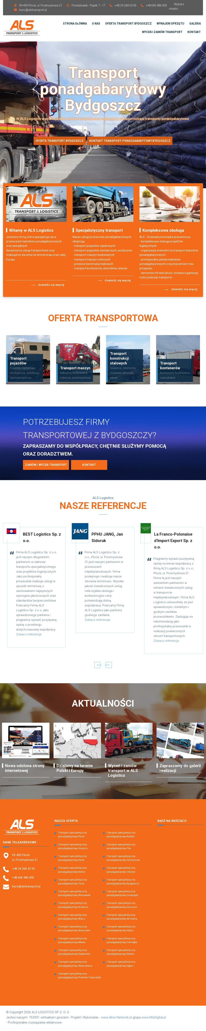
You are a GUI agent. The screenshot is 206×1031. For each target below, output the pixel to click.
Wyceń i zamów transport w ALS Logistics (123, 772)
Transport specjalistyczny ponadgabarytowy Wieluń (121, 954)
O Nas (96, 24)
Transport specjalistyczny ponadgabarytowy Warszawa (74, 930)
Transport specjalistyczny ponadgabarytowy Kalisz (121, 930)
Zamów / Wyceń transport (46, 466)
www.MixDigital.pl (154, 1019)
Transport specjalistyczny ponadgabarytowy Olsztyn (121, 871)
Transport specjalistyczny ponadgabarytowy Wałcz (72, 918)
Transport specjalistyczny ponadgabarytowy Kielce (72, 871)
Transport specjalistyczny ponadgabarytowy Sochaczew (123, 860)
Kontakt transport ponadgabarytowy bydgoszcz (131, 142)
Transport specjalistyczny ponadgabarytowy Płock (72, 836)
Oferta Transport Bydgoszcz (58, 142)
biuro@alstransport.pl (33, 9)
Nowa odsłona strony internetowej (24, 770)
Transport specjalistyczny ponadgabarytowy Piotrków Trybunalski (79, 977)
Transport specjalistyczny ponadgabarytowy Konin (72, 860)
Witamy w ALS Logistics (31, 232)
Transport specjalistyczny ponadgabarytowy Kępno (121, 965)
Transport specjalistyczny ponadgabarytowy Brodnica (73, 906)
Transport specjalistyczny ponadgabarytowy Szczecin (122, 906)
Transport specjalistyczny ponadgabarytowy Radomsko (74, 954)
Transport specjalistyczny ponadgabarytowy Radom (121, 836)
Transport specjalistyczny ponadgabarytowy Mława (72, 942)
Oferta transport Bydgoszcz (128, 24)
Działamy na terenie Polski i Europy (75, 770)
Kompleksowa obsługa (163, 232)
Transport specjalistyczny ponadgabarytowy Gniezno (73, 848)
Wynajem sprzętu (170, 24)
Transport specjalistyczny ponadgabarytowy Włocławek (74, 895)
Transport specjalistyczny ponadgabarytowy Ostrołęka (122, 942)
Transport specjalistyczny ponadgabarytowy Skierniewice (75, 965)
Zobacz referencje (29, 636)
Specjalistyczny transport (99, 232)
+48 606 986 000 (156, 5)
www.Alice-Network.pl (116, 1019)
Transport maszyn (75, 370)
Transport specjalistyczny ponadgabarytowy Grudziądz (122, 895)
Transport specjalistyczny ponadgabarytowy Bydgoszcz (123, 883)
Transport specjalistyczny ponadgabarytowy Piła (121, 848)
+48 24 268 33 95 (125, 5)
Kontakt (194, 33)
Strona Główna (75, 24)
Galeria (195, 24)
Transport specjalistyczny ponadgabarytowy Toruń (72, 883)
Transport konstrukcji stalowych (119, 360)
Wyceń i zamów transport (162, 33)
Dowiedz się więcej (47, 287)
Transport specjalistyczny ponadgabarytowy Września (122, 918)
